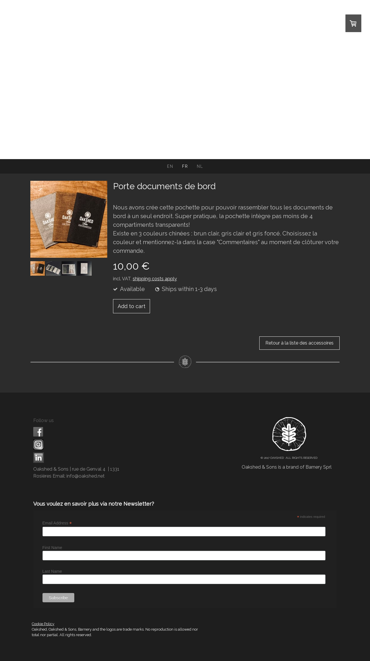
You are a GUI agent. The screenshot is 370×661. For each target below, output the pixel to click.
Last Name (52, 571)
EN (170, 166)
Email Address (57, 523)
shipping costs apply (155, 278)
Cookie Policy (43, 624)
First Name (52, 547)
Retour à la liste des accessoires (299, 343)
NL (200, 166)
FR (185, 166)
